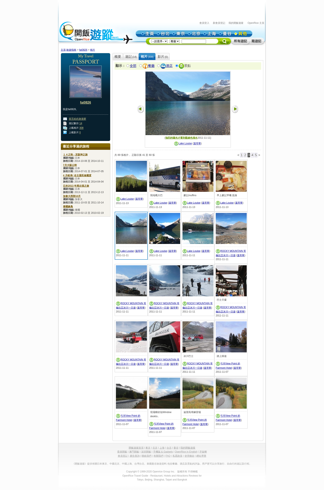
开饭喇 (203, 451)
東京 (147, 447)
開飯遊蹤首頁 (136, 447)
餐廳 (151, 66)
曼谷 (176, 447)
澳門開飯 (134, 451)
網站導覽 (201, 455)
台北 (169, 447)
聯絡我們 (146, 455)
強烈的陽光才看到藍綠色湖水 (181, 137)
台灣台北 (139, 463)
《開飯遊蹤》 (79, 463)
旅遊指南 (71, 49)
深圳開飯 (146, 451)
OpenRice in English (186, 451)
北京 (154, 447)
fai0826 (83, 49)
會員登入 (204, 23)
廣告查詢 (135, 455)
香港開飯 (122, 451)
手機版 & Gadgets (163, 451)
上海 (162, 447)
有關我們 (158, 455)
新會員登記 (219, 23)
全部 (133, 66)
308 (81, 128)
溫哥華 (197, 143)
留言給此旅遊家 (77, 119)
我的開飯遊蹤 (236, 23)
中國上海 (127, 463)
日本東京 (102, 463)
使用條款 (189, 455)
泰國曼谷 (152, 463)
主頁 (63, 49)
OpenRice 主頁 (256, 23)
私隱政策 (177, 455)
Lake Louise (185, 143)
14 (80, 123)
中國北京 (114, 463)
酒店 (169, 66)
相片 (92, 49)
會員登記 (123, 455)
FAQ (168, 455)
